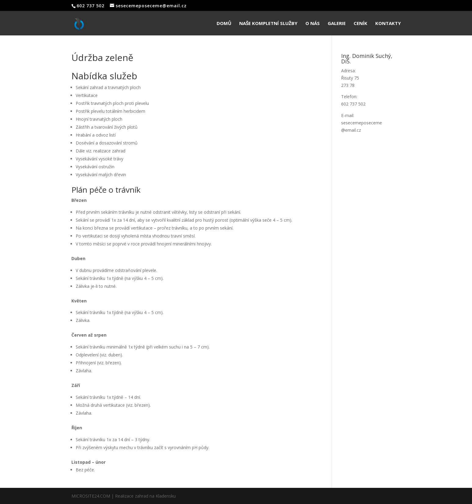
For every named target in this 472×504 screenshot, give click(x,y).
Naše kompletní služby (268, 23)
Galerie (337, 23)
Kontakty (388, 23)
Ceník (360, 23)
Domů (224, 23)
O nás (312, 23)
